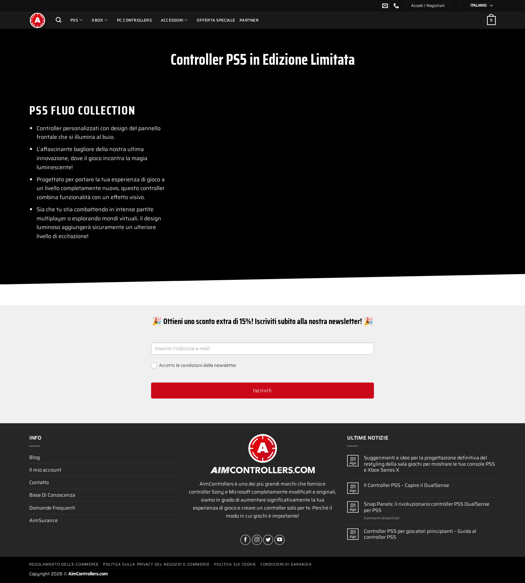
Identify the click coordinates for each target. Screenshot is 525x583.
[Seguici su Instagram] (257, 540)
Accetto (193, 366)
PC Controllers (134, 20)
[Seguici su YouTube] (279, 540)
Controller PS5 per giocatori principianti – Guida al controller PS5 (420, 534)
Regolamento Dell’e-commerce (64, 564)
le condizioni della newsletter (206, 365)
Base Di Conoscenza (52, 495)
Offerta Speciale (216, 20)
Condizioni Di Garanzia (286, 564)
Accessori (174, 20)
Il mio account (45, 470)
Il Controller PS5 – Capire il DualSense (406, 485)
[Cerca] (58, 20)
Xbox (100, 20)
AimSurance (43, 520)
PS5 (76, 20)
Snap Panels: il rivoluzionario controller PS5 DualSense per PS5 (426, 507)
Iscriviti (262, 390)
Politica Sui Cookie (235, 564)
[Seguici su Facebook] (245, 540)
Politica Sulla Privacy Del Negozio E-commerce (156, 564)
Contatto (39, 482)
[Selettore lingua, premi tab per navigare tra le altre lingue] (479, 5)
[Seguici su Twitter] (268, 540)
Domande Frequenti (52, 508)
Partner (249, 20)
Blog (34, 457)
